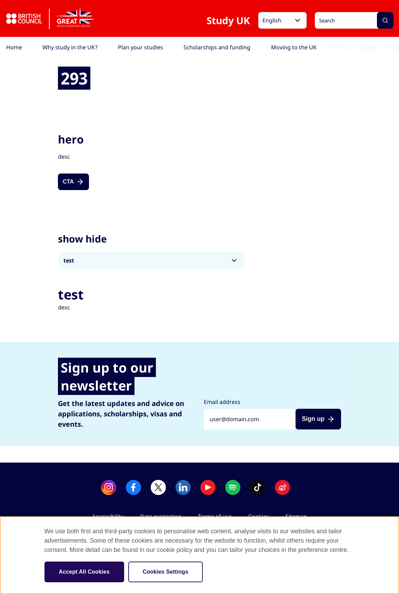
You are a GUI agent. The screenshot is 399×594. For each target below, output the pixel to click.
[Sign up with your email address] (250, 419)
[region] (199, 555)
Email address (222, 402)
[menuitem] (14, 47)
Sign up (313, 418)
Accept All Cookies (84, 572)
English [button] (271, 20)
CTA (68, 182)
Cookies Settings (165, 572)
